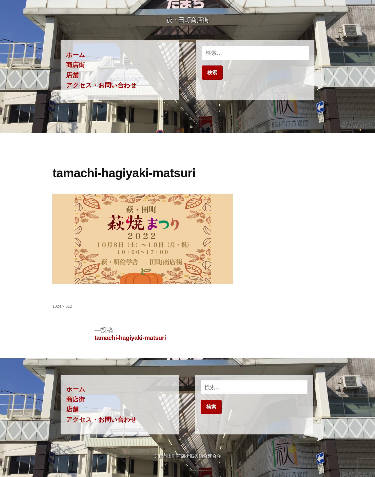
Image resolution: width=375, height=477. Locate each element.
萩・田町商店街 (187, 20)
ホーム (75, 55)
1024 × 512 (62, 306)
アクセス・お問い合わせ (101, 85)
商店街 (75, 64)
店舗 (72, 75)
